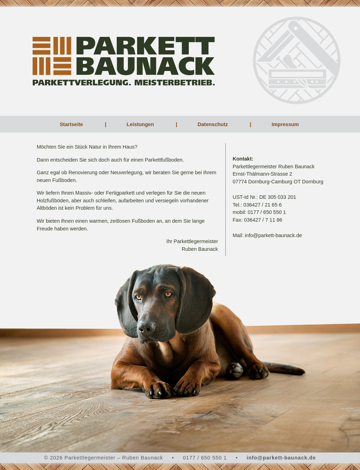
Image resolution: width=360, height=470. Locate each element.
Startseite (72, 124)
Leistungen (141, 124)
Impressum (286, 124)
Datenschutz (213, 124)
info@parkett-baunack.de (281, 458)
